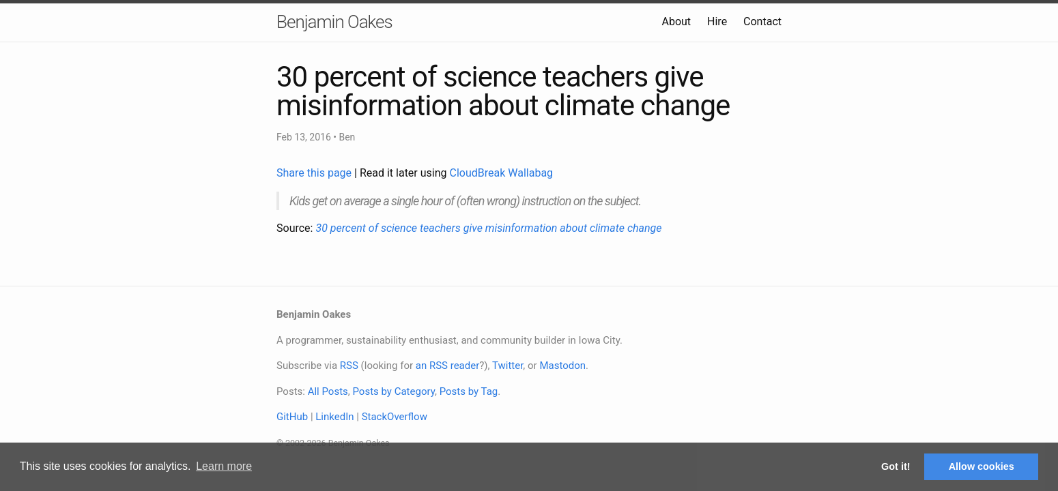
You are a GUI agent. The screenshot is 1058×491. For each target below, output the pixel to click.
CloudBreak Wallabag (502, 172)
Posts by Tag (469, 391)
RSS (349, 365)
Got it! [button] (895, 466)
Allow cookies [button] (981, 466)
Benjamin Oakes (334, 22)
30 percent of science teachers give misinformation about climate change (488, 228)
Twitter (507, 365)
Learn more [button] (224, 466)
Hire (717, 21)
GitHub (292, 417)
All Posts (328, 391)
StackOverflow (394, 417)
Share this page (315, 172)
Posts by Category (393, 391)
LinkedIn (334, 417)
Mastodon (562, 365)
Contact (762, 21)
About (676, 21)
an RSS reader (448, 365)
